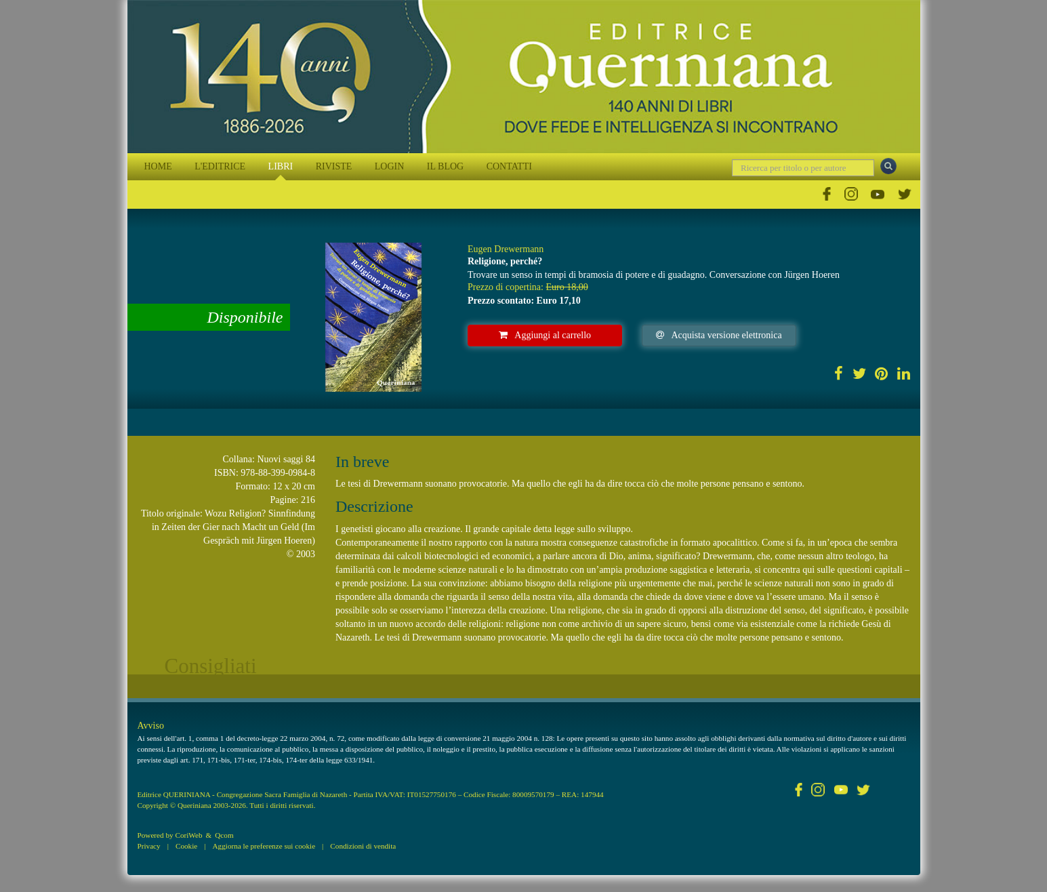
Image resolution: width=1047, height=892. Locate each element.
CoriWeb (188, 835)
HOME (158, 166)
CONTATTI (509, 166)
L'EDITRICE (219, 166)
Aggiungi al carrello (545, 335)
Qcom (224, 835)
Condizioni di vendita (363, 846)
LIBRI (280, 166)
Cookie (186, 846)
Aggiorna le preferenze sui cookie (264, 846)
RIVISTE (334, 166)
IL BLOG (445, 166)
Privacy (149, 846)
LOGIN (390, 166)
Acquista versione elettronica (718, 335)
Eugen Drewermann (505, 249)
